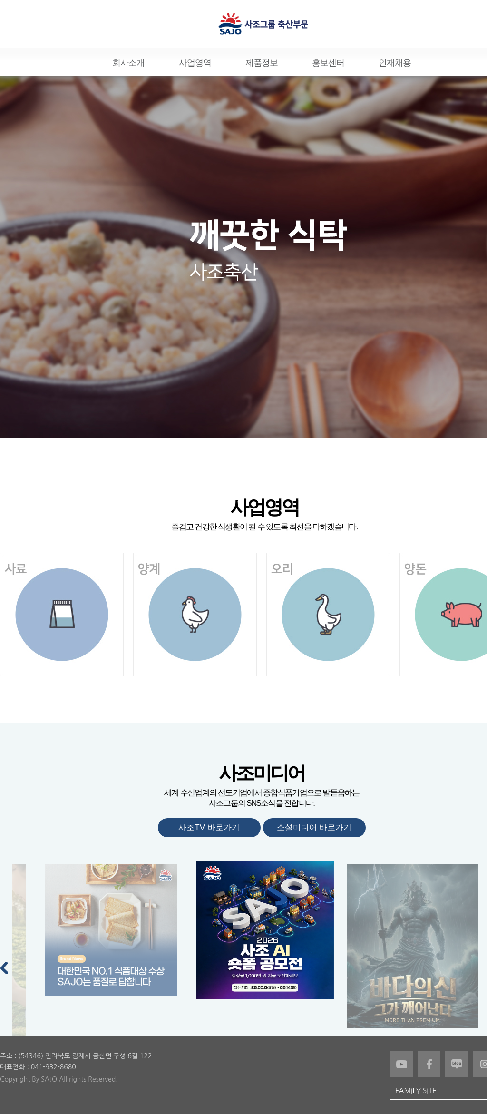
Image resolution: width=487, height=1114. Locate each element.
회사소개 (128, 63)
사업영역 (195, 63)
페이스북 (429, 1064)
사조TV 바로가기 (208, 827)
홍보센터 (328, 63)
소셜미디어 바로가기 (314, 827)
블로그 (456, 1064)
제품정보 (261, 63)
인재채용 (395, 63)
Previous (5, 966)
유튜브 (401, 1064)
